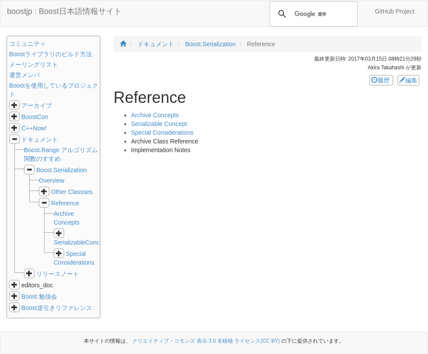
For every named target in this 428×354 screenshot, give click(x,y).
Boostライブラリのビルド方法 (50, 54)
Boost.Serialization (61, 170)
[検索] (312, 14)
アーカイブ (36, 105)
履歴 (381, 80)
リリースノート (57, 273)
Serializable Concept (159, 123)
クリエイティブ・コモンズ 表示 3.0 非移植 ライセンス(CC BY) (206, 341)
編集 (408, 80)
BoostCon (34, 116)
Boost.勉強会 (39, 296)
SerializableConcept (81, 242)
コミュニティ (27, 43)
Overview (51, 180)
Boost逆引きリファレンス (56, 307)
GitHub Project (394, 11)
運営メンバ (24, 74)
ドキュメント (39, 139)
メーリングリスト (33, 64)
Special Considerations (162, 132)
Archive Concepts (155, 115)
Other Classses (72, 191)
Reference (65, 203)
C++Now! (34, 128)
